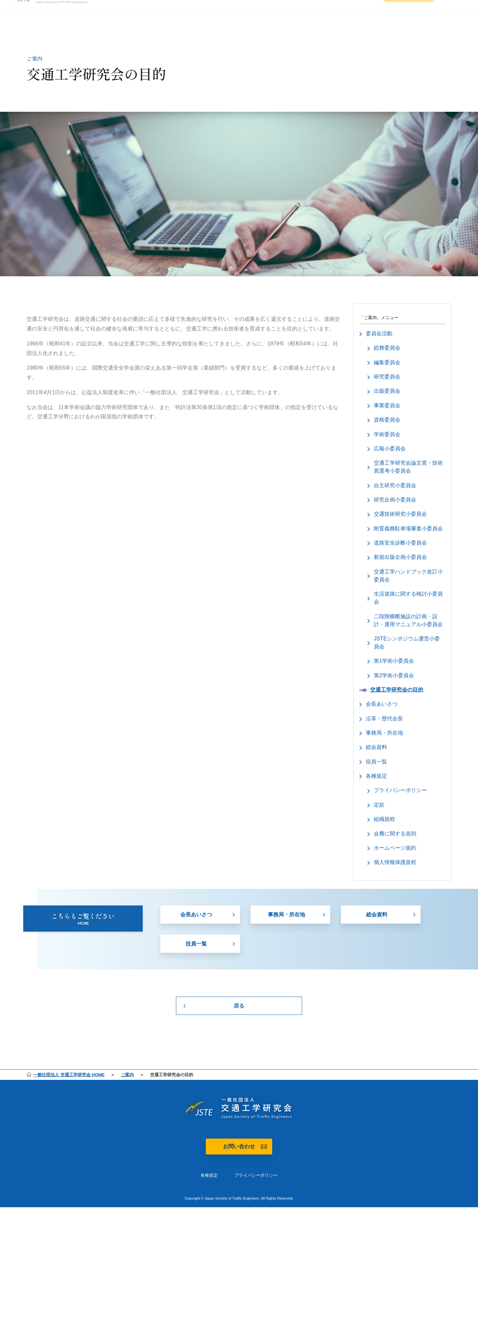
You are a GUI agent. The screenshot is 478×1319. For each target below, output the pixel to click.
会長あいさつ (196, 941)
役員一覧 (196, 970)
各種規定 (209, 1196)
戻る (239, 1026)
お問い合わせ (239, 1167)
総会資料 (376, 941)
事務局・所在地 (286, 941)
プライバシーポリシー (256, 1196)
